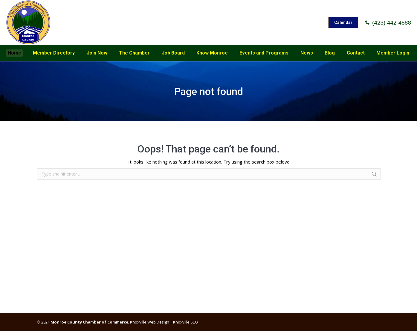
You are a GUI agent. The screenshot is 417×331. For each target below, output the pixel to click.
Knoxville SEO (185, 322)
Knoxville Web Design (149, 322)
